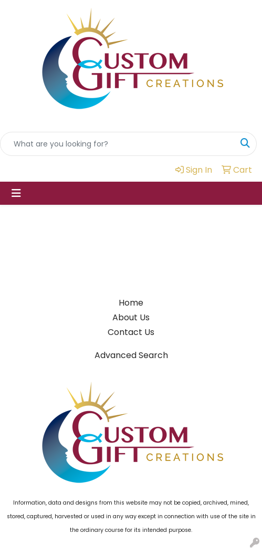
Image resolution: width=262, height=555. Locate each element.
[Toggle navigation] (16, 193)
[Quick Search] (117, 144)
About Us (131, 317)
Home (131, 303)
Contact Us (131, 332)
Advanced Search (131, 355)
